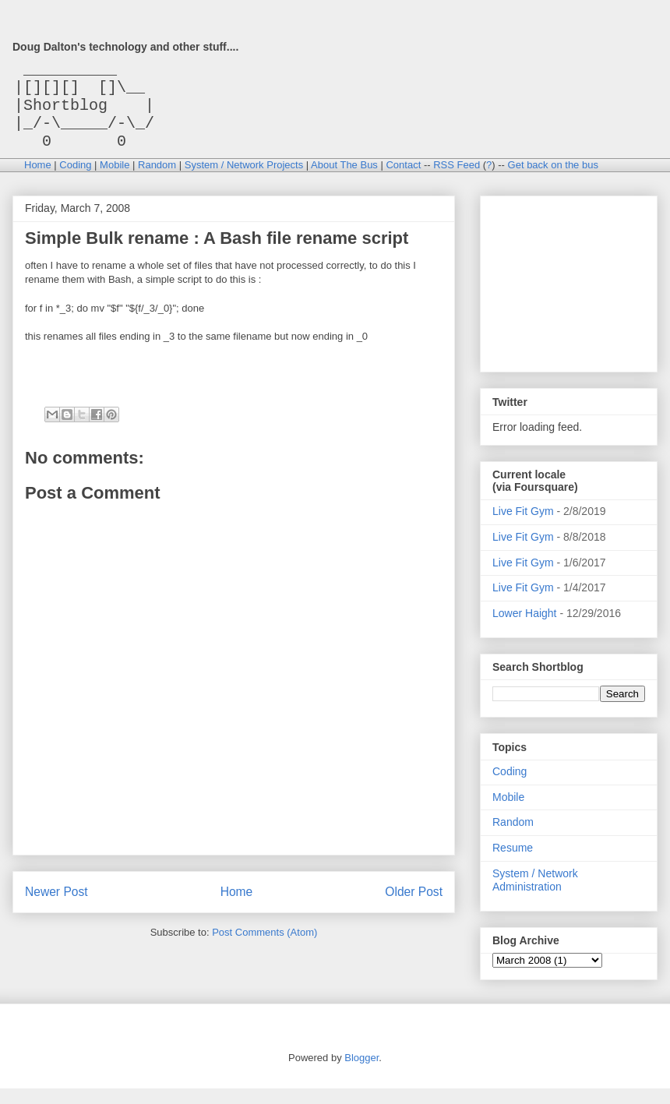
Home (37, 180)
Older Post (414, 907)
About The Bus (344, 180)
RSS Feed (456, 180)
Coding (75, 180)
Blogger (361, 1073)
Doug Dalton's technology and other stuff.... (125, 47)
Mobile (114, 180)
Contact (403, 180)
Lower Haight (524, 629)
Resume (512, 863)
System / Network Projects (244, 180)
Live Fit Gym (523, 526)
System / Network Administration (535, 895)
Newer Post (56, 907)
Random (157, 180)
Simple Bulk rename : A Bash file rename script (216, 253)
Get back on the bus (553, 180)
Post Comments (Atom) (264, 948)
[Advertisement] (570, 295)
